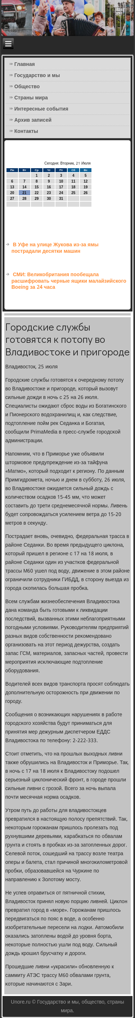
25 (73, 193)
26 (85, 193)
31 (61, 199)
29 (37, 199)
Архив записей (32, 120)
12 (85, 181)
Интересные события (41, 109)
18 (73, 187)
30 (49, 199)
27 (12, 199)
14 (24, 187)
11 (73, 181)
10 (61, 181)
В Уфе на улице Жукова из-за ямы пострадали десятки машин (55, 248)
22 (37, 193)
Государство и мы (37, 75)
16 (49, 187)
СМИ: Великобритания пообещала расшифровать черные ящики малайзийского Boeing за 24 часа (69, 281)
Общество (27, 86)
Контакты (26, 131)
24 (61, 193)
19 (85, 187)
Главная (24, 64)
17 (61, 187)
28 (24, 199)
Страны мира (31, 98)
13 (12, 187)
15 (37, 187)
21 (24, 193)
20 (12, 193)
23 (49, 193)
